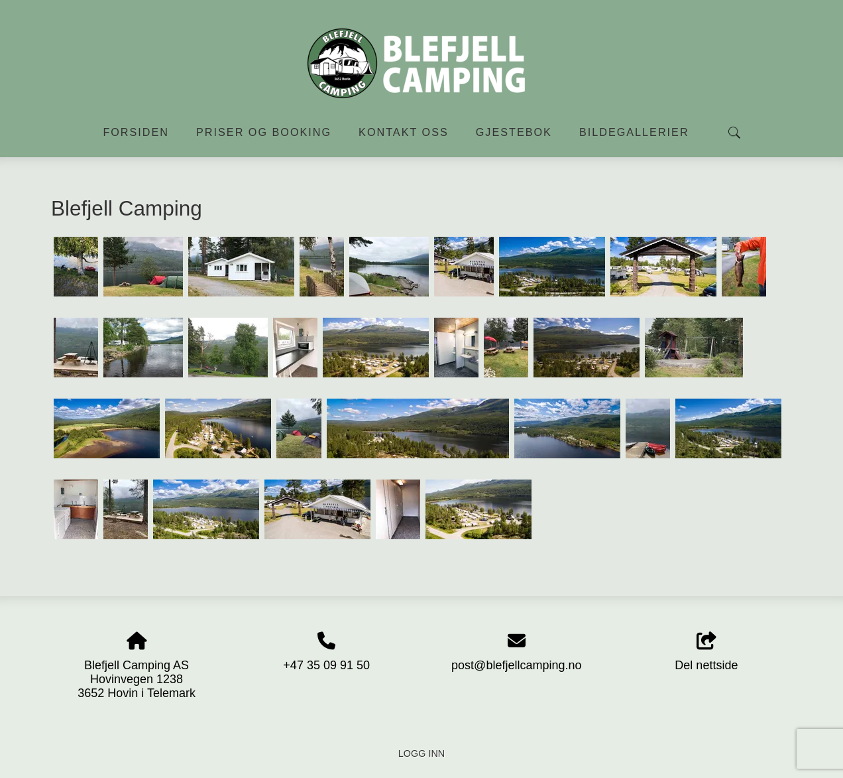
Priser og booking (263, 132)
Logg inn (421, 753)
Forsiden (136, 132)
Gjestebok (514, 132)
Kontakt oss (404, 132)
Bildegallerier (634, 132)
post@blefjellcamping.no (516, 665)
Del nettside (706, 652)
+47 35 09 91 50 (326, 665)
